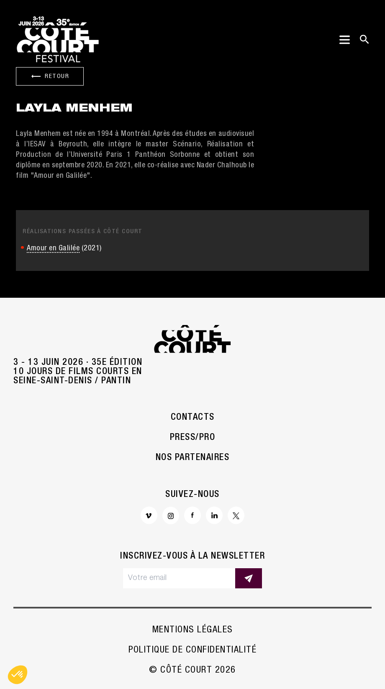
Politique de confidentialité (192, 650)
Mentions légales (192, 630)
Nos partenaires (193, 458)
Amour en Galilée (53, 248)
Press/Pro (193, 437)
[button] (18, 675)
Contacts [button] (193, 417)
